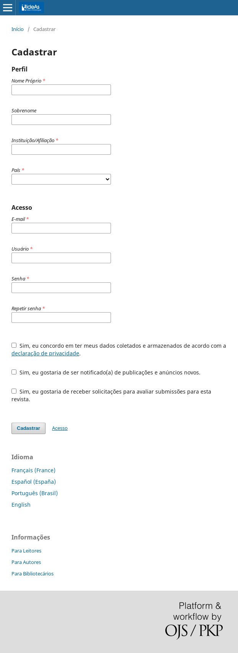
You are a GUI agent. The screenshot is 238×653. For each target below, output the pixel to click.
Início (17, 29)
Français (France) (33, 470)
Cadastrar (28, 428)
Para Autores (26, 562)
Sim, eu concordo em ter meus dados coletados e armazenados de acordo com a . (118, 349)
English (21, 504)
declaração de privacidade (45, 353)
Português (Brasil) (34, 493)
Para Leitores (26, 550)
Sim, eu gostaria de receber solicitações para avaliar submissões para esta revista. (111, 395)
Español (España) (33, 481)
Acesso (60, 428)
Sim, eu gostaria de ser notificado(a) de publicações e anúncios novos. (106, 372)
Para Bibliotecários (32, 573)
